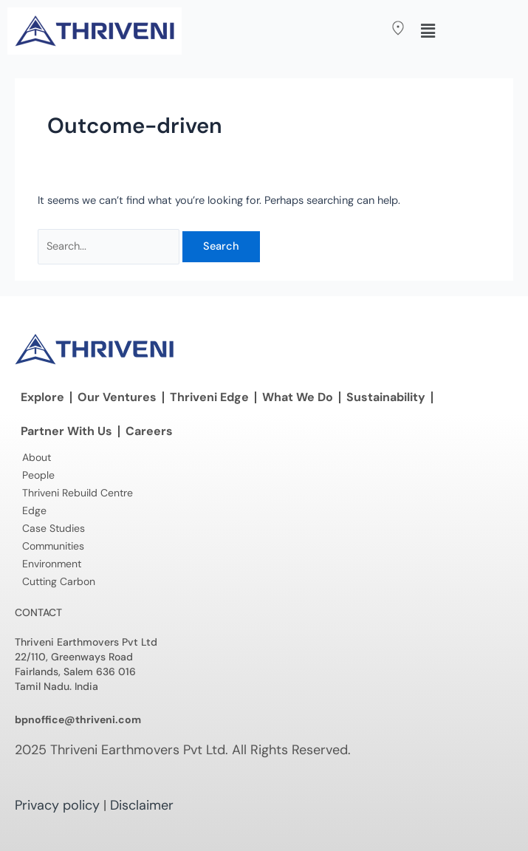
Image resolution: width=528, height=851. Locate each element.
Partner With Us (66, 431)
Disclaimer (142, 805)
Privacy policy (57, 805)
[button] (366, 29)
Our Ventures (117, 397)
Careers (149, 431)
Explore (42, 397)
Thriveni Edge (209, 397)
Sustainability (385, 397)
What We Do (297, 397)
